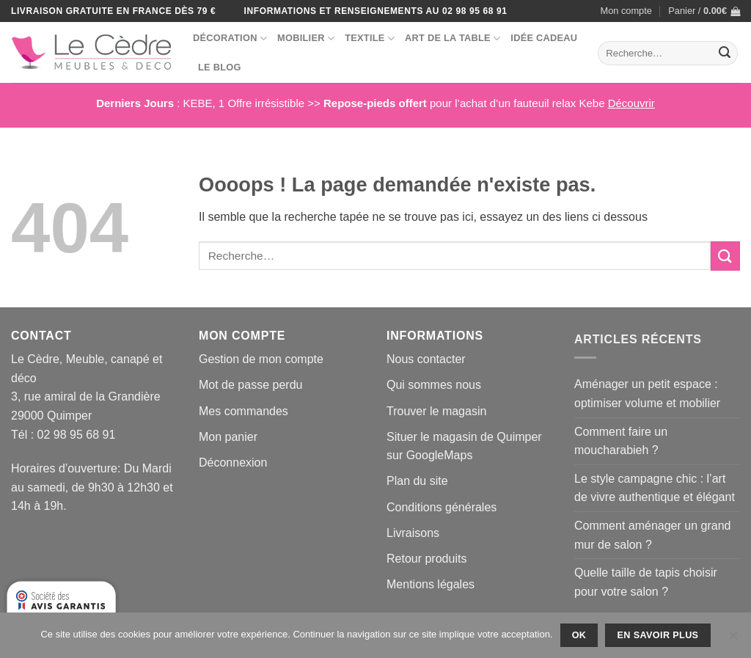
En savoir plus (658, 635)
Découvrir (631, 103)
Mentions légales (431, 584)
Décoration (230, 38)
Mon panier (228, 437)
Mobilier (305, 38)
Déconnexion (233, 462)
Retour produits (426, 558)
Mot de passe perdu (250, 385)
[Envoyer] (724, 53)
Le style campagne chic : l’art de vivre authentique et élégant (654, 488)
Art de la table (452, 38)
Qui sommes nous (434, 385)
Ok (579, 635)
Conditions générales (442, 507)
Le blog (219, 67)
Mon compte (626, 10)
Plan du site (417, 481)
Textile (370, 38)
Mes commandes (243, 411)
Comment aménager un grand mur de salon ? (652, 535)
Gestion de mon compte (261, 359)
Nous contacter (426, 359)
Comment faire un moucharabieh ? (620, 441)
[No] (732, 639)
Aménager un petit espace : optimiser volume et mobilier (647, 393)
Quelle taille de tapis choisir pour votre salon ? (645, 582)
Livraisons (413, 533)
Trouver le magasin (436, 411)
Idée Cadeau (543, 37)
